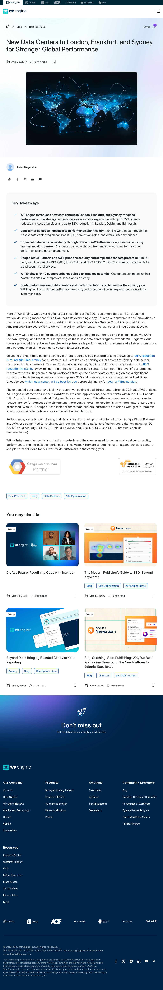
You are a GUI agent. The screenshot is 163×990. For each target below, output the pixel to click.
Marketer (104, 675)
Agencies (94, 797)
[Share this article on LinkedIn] (32, 179)
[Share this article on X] (25, 179)
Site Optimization (76, 496)
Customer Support (12, 861)
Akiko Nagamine (27, 167)
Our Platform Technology (16, 810)
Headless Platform (54, 797)
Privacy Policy (10, 895)
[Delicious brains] (102, 2)
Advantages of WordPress (136, 803)
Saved (150, 26)
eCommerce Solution (56, 803)
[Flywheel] (31, 2)
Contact (7, 823)
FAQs (6, 868)
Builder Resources (12, 875)
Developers (95, 810)
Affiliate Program (131, 823)
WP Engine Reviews (13, 803)
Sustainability (10, 830)
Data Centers (51, 496)
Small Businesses (98, 803)
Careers (7, 817)
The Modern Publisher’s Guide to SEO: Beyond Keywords (118, 575)
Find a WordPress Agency (136, 817)
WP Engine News (135, 585)
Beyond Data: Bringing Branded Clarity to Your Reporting (40, 660)
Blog (19, 26)
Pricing (49, 817)
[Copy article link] (9, 179)
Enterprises (95, 790)
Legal (6, 902)
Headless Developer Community (140, 797)
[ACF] (57, 2)
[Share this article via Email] (40, 179)
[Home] (15, 11)
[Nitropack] (71, 2)
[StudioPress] (87, 2)
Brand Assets (10, 882)
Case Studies (10, 797)
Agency (13, 671)
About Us (8, 790)
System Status (10, 888)
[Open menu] (157, 11)
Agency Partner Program (136, 810)
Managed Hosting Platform (59, 790)
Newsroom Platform (55, 810)
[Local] (45, 2)
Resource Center (12, 855)
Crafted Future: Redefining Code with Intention (40, 572)
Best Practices (37, 26)
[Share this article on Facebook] (17, 179)
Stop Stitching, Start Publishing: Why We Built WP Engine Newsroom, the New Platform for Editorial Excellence (118, 662)
